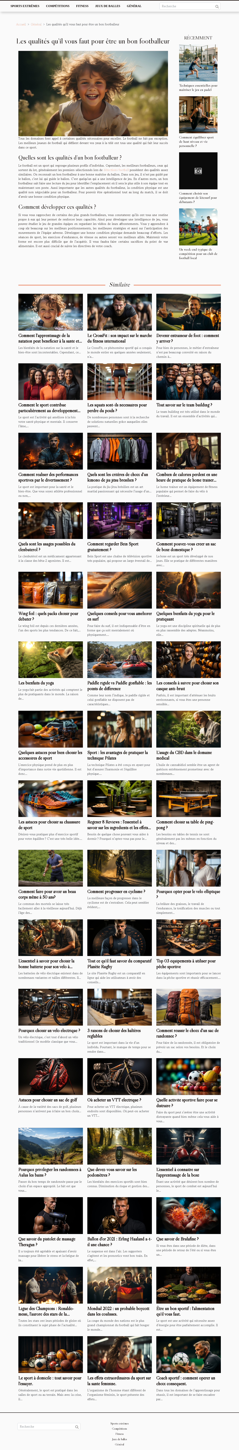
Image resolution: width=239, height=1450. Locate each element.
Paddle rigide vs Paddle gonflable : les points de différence (119, 685)
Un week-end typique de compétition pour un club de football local (198, 253)
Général (134, 6)
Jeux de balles (107, 6)
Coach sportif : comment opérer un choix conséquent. (185, 1380)
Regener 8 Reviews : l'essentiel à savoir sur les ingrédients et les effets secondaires (117, 827)
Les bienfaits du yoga (36, 683)
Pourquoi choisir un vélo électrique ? (49, 1030)
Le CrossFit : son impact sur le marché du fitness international (119, 338)
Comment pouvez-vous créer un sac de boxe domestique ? (186, 546)
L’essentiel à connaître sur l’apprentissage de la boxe (177, 1172)
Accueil (21, 24)
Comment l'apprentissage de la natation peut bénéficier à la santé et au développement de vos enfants (48, 341)
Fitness (82, 6)
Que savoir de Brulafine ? (177, 1239)
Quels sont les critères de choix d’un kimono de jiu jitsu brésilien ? (117, 477)
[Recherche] (190, 6)
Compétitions (57, 6)
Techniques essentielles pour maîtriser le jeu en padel (198, 87)
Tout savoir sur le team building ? (184, 405)
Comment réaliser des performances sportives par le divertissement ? (48, 477)
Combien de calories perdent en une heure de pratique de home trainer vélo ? (186, 480)
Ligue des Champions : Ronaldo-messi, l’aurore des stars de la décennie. (46, 1314)
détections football (116, 170)
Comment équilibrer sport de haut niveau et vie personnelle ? (196, 141)
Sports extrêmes (25, 6)
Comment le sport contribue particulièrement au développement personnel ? (48, 410)
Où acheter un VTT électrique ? (114, 1100)
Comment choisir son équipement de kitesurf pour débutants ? (198, 197)
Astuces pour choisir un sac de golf (47, 1100)
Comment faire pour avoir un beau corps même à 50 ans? (47, 894)
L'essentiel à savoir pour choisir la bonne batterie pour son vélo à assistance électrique (46, 966)
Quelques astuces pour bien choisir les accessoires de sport (50, 755)
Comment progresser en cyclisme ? (116, 891)
